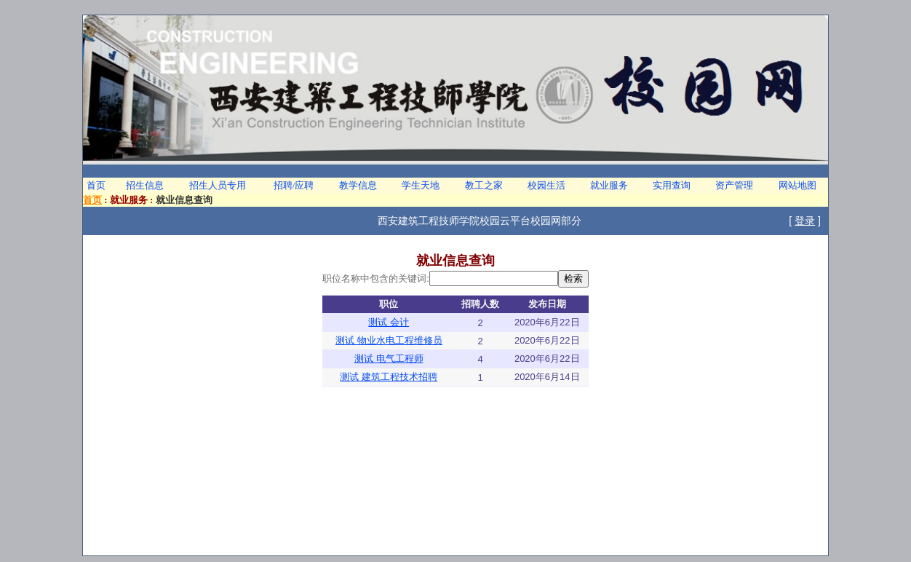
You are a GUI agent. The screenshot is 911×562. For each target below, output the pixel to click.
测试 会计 (388, 322)
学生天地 (420, 185)
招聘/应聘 (294, 185)
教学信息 (358, 185)
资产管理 (734, 185)
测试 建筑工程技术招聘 (388, 376)
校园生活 (546, 185)
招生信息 (145, 185)
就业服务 (609, 185)
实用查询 (672, 185)
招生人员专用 (217, 185)
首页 (96, 185)
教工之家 (484, 185)
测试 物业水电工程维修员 (388, 340)
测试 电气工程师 (388, 358)
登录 (805, 220)
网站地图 (797, 185)
